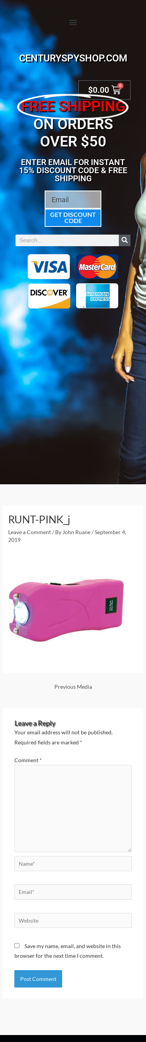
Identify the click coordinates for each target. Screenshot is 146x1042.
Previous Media (73, 686)
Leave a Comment (29, 532)
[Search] (124, 240)
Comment (28, 760)
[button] (73, 21)
